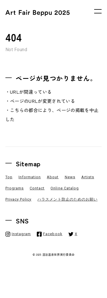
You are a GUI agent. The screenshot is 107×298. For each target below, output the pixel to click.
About (52, 177)
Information (30, 177)
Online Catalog (65, 188)
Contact (37, 188)
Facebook (52, 234)
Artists (87, 177)
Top (9, 177)
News (70, 177)
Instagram (21, 234)
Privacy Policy (18, 199)
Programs (14, 188)
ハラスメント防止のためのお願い (67, 199)
